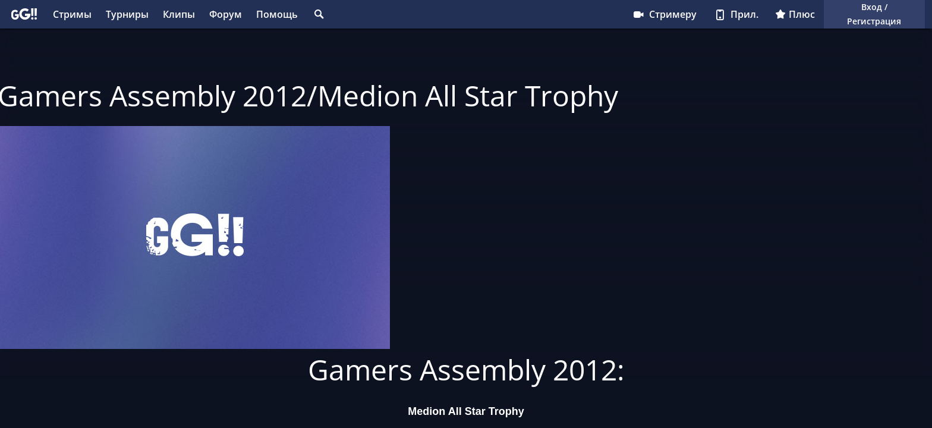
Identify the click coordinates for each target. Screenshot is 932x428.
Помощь (277, 14)
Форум (225, 14)
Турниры (127, 14)
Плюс (795, 14)
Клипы (179, 14)
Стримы (72, 14)
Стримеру (664, 14)
